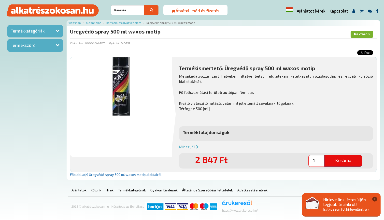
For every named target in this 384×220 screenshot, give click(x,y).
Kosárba (343, 160)
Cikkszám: (77, 43)
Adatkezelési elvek (252, 190)
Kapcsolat (338, 10)
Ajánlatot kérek (311, 10)
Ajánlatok (78, 190)
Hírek (110, 190)
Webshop (75, 22)
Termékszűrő (23, 45)
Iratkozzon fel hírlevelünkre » (346, 209)
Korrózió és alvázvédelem (123, 22)
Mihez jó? (189, 147)
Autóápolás (93, 22)
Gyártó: (114, 43)
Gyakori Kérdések (164, 190)
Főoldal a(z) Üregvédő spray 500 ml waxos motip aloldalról (115, 174)
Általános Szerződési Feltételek (207, 190)
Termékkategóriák (27, 30)
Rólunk (96, 190)
